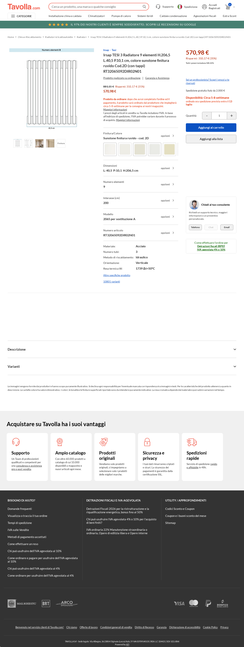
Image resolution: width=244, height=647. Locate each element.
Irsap (106, 50)
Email (227, 227)
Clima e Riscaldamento (29, 37)
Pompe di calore (121, 16)
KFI (127, 644)
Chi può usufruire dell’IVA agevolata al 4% (34, 568)
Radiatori (82, 37)
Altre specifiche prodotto (116, 275)
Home (11, 37)
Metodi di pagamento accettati (27, 537)
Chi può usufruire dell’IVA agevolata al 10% (35, 551)
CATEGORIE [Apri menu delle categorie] (24, 16)
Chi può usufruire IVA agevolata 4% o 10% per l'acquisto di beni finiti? (121, 520)
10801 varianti (111, 281)
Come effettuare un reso (23, 544)
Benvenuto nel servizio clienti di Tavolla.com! (39, 627)
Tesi (114, 50)
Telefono (195, 227)
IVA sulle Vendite (18, 530)
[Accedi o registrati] (210, 6)
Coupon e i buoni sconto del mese (185, 515)
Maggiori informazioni (115, 109)
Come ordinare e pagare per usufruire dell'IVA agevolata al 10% (43, 559)
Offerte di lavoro (89, 627)
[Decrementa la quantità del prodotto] (207, 115)
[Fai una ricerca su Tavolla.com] (98, 6)
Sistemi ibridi (145, 16)
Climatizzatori (96, 16)
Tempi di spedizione (20, 522)
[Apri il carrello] (230, 7)
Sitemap (170, 522)
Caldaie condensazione (173, 16)
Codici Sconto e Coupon (179, 508)
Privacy (224, 627)
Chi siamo (71, 627)
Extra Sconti (230, 16)
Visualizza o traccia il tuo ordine (27, 515)
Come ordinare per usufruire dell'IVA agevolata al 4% (41, 575)
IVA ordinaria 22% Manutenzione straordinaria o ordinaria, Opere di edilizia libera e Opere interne (117, 531)
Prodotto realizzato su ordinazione (121, 78)
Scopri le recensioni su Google (122, 24)
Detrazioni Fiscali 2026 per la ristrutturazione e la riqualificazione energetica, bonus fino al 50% (117, 510)
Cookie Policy (210, 627)
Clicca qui (211, 24)
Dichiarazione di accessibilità (184, 627)
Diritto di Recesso (144, 627)
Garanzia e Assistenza (157, 78)
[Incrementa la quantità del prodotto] (231, 115)
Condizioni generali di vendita (116, 627)
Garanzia (162, 627)
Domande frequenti (20, 508)
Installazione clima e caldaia (65, 16)
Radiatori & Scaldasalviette (59, 37)
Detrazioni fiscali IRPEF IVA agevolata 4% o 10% (211, 247)
